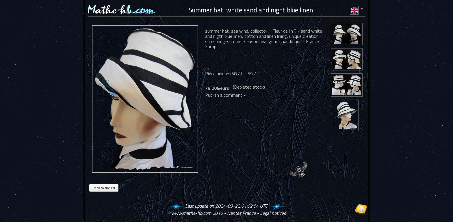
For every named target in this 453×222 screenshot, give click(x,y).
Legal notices (273, 213)
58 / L (237, 73)
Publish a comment (225, 95)
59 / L (253, 73)
